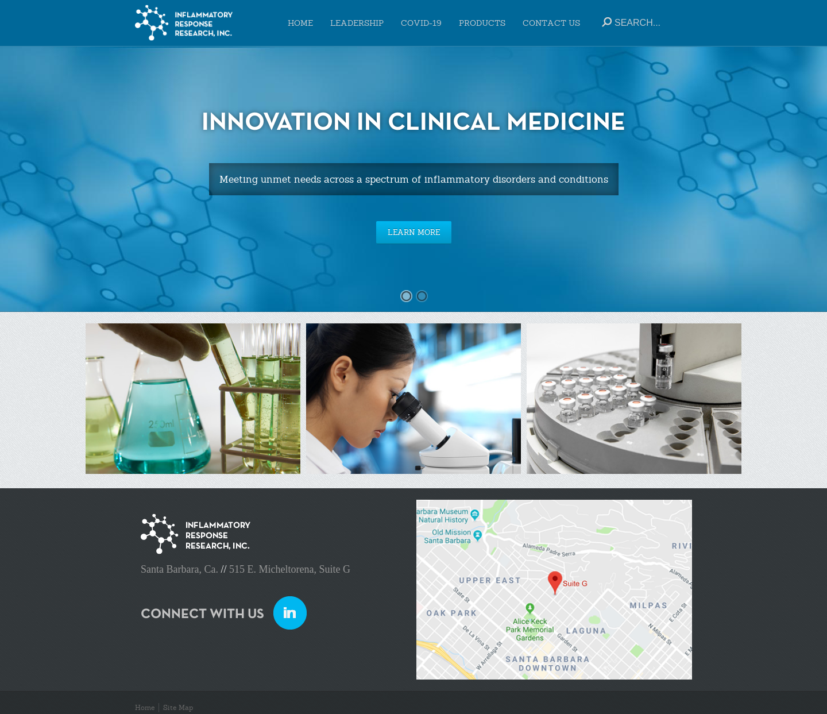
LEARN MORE (414, 232)
